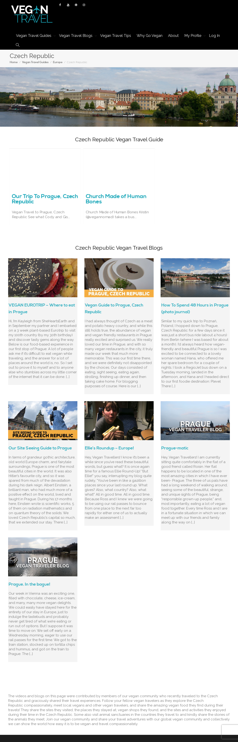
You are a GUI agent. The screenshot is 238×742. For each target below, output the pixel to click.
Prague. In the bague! (29, 584)
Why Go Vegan (149, 35)
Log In (214, 35)
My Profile (193, 35)
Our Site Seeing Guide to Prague (40, 448)
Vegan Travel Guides (34, 35)
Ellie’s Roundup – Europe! (109, 448)
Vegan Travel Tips (115, 35)
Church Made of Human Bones (117, 193)
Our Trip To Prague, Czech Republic (45, 193)
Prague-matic (174, 448)
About (173, 35)
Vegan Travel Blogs (76, 35)
